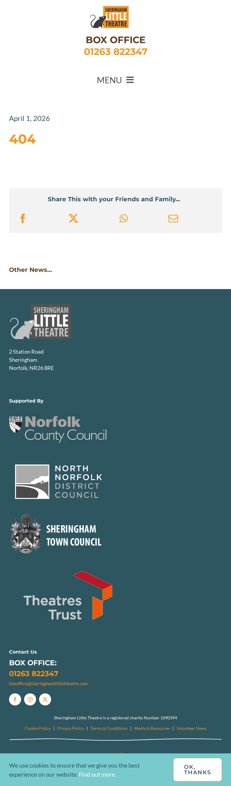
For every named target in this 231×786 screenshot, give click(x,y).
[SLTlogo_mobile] (115, 8)
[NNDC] (58, 461)
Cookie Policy (38, 728)
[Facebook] (23, 218)
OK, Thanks (197, 770)
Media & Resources (152, 728)
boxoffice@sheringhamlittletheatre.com (48, 683)
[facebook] (15, 699)
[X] (73, 218)
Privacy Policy (70, 728)
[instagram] (30, 699)
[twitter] (45, 699)
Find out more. (97, 774)
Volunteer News (192, 728)
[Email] (173, 218)
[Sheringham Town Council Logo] (58, 513)
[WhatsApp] (123, 218)
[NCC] (58, 409)
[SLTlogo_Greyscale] (52, 307)
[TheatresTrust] (69, 565)
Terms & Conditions (109, 728)
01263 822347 (33, 673)
